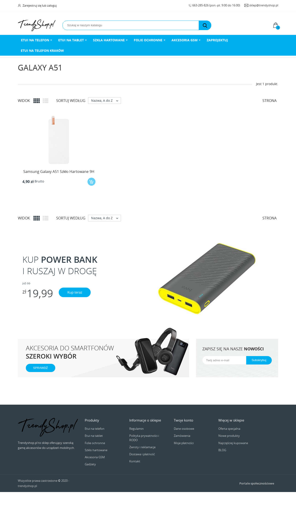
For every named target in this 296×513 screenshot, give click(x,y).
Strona (269, 100)
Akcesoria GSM (95, 457)
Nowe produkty (229, 436)
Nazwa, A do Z (106, 101)
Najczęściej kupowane (233, 443)
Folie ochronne (95, 443)
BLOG (222, 450)
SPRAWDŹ (40, 368)
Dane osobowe (184, 429)
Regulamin (136, 429)
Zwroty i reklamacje (142, 447)
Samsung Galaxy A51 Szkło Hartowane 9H (58, 171)
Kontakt (134, 461)
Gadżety (90, 464)
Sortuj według (70, 100)
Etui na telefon (94, 429)
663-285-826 (200, 5)
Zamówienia (182, 436)
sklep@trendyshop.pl (263, 5)
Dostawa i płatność (142, 454)
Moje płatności (184, 443)
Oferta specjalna (229, 429)
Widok (24, 100)
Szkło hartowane (96, 450)
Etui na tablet (94, 436)
